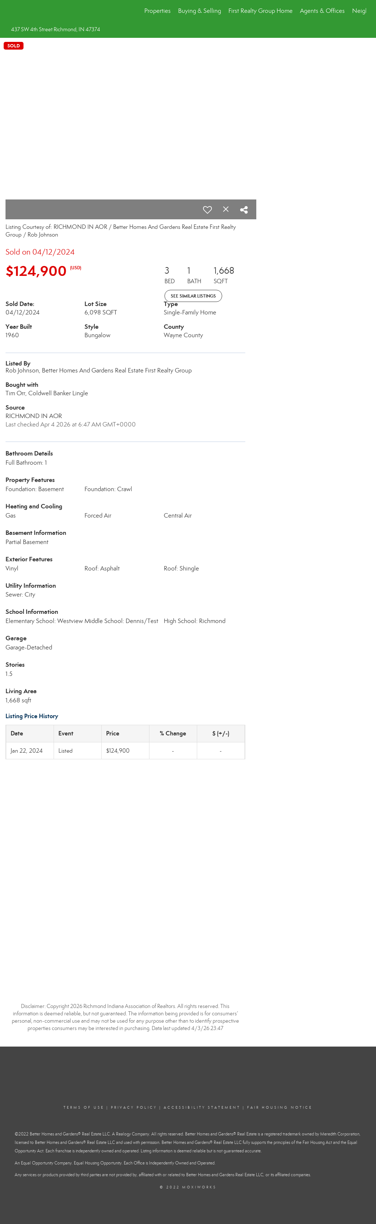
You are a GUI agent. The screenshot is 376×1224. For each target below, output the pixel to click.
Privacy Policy (134, 1107)
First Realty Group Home (260, 11)
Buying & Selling (199, 11)
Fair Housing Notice (279, 1107)
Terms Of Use (84, 1107)
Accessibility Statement (202, 1107)
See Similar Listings (193, 296)
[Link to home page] (14, 11)
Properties (157, 11)
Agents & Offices (322, 11)
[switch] (207, 209)
